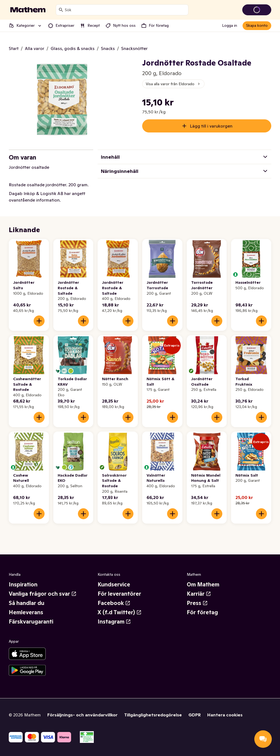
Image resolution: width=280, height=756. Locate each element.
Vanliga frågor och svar (43, 593)
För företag (202, 612)
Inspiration (23, 584)
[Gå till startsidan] (28, 9)
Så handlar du (26, 603)
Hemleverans (26, 612)
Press (197, 603)
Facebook (114, 603)
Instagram (114, 621)
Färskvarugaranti (31, 621)
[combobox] (125, 10)
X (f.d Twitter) (120, 612)
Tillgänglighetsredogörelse (153, 714)
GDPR (194, 714)
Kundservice (114, 584)
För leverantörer (119, 593)
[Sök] (61, 10)
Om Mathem (203, 584)
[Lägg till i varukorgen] (39, 320)
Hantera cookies (225, 714)
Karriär (199, 593)
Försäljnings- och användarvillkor (82, 714)
